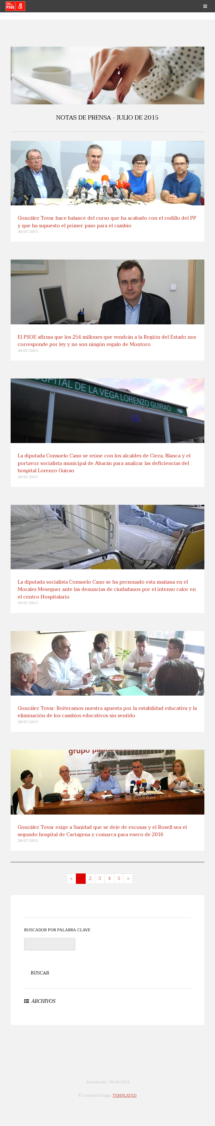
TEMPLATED (125, 1095)
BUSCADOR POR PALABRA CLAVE (57, 930)
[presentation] (124, 949)
